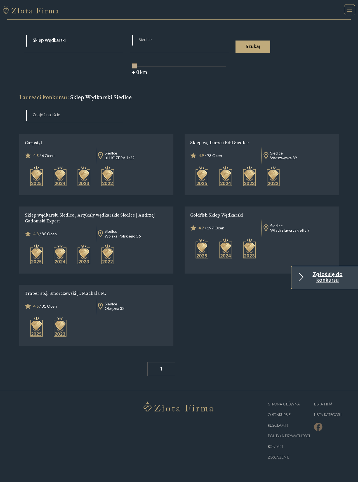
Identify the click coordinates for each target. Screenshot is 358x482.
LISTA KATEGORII (327, 414)
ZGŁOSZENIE (278, 457)
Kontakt (275, 446)
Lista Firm (323, 404)
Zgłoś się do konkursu (328, 277)
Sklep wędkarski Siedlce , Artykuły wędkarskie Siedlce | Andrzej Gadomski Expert (90, 218)
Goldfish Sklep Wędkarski (216, 215)
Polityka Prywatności (289, 436)
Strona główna (284, 404)
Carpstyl (33, 142)
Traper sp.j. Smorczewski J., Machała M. (65, 293)
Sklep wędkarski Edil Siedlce (219, 142)
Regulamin (278, 425)
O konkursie (279, 414)
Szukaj (253, 46)
